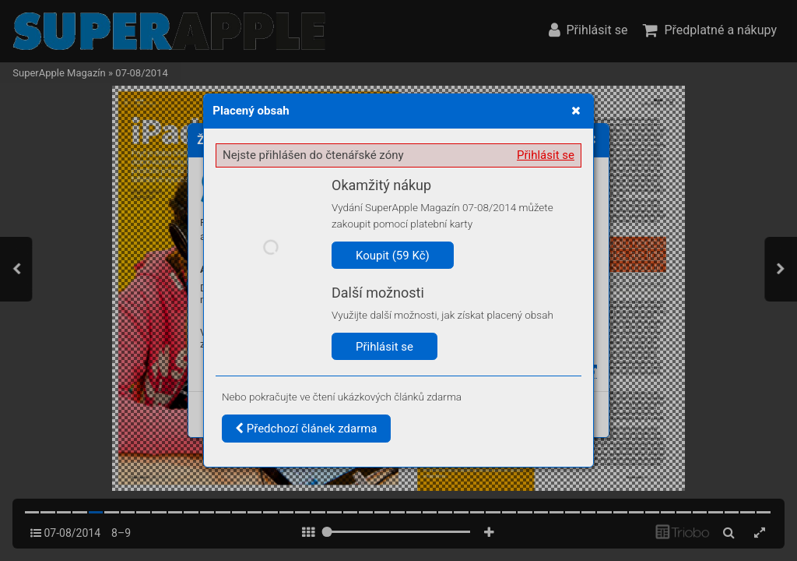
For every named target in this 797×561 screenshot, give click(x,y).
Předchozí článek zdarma (306, 429)
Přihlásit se (545, 155)
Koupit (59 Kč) (393, 256)
